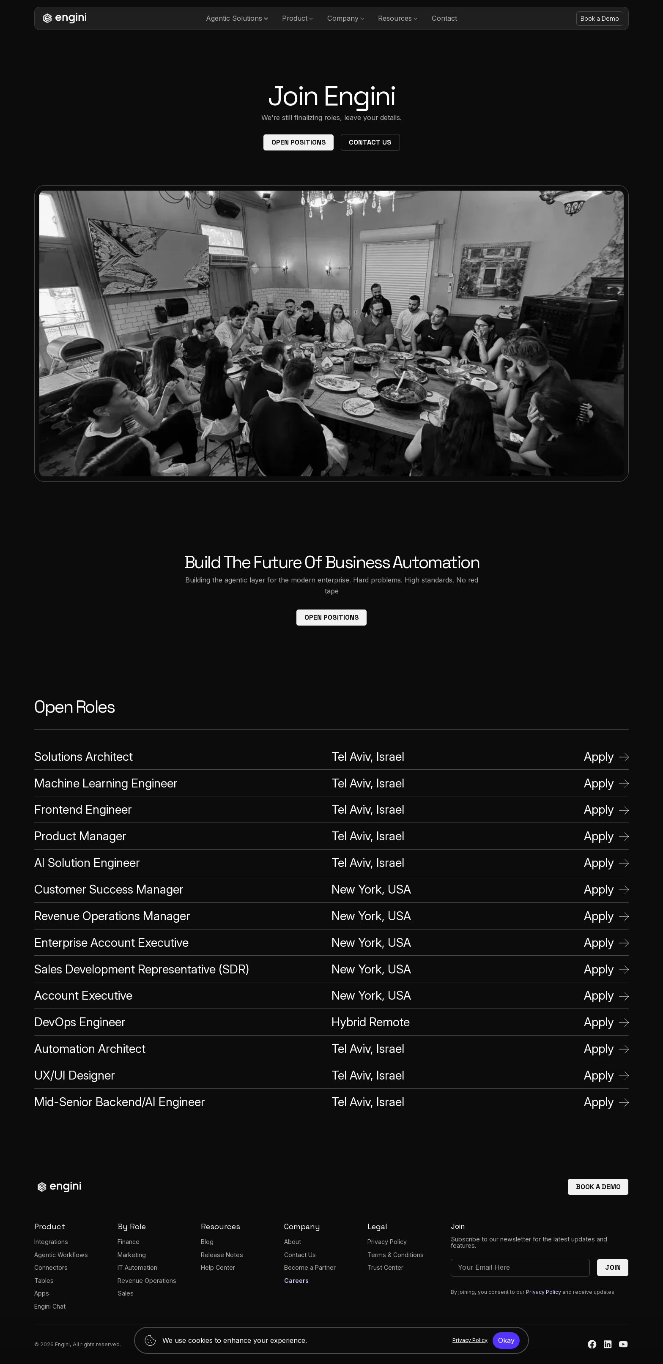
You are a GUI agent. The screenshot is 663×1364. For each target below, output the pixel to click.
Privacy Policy (387, 1241)
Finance (129, 1241)
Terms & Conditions (395, 1254)
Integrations (51, 1241)
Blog (207, 1241)
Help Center (218, 1267)
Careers (296, 1280)
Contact (444, 18)
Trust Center (385, 1267)
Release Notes (222, 1254)
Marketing (132, 1254)
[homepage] (63, 18)
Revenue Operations (147, 1280)
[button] (237, 18)
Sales (126, 1293)
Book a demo (598, 1186)
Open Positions (298, 142)
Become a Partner (310, 1267)
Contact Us (370, 142)
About (292, 1241)
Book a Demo (600, 18)
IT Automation (137, 1267)
